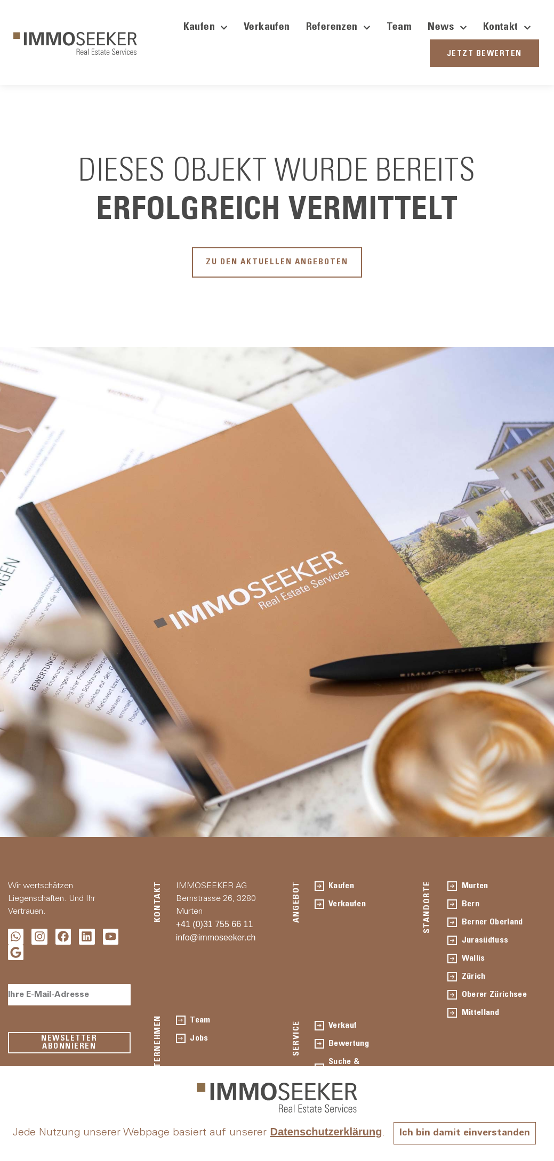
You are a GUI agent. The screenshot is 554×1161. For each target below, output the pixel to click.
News (447, 28)
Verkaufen (267, 27)
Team (399, 27)
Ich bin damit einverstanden (277, 1133)
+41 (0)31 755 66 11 (214, 928)
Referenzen (338, 28)
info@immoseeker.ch (216, 942)
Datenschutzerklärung (404, 1112)
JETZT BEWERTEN (484, 54)
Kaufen (205, 28)
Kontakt (507, 28)
